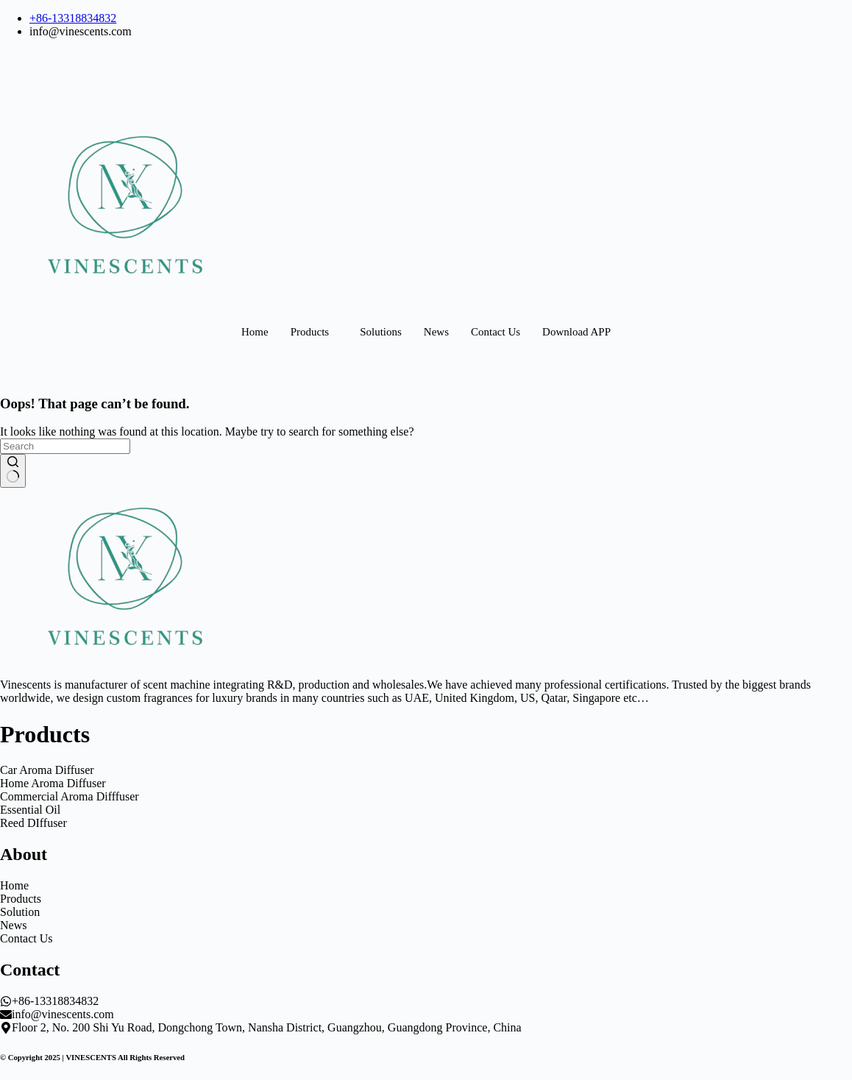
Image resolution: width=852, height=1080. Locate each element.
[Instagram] (426, 109)
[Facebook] (426, 56)
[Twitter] (426, 83)
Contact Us (495, 332)
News (436, 332)
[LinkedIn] (426, 70)
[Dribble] (426, 96)
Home (255, 332)
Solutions (381, 332)
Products (310, 332)
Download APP (576, 332)
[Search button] (13, 471)
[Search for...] (65, 446)
